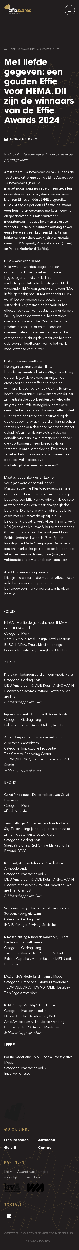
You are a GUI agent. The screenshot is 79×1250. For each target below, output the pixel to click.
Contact (45, 1147)
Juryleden (46, 1140)
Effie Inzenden (16, 1140)
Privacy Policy (38, 1241)
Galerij (10, 1147)
